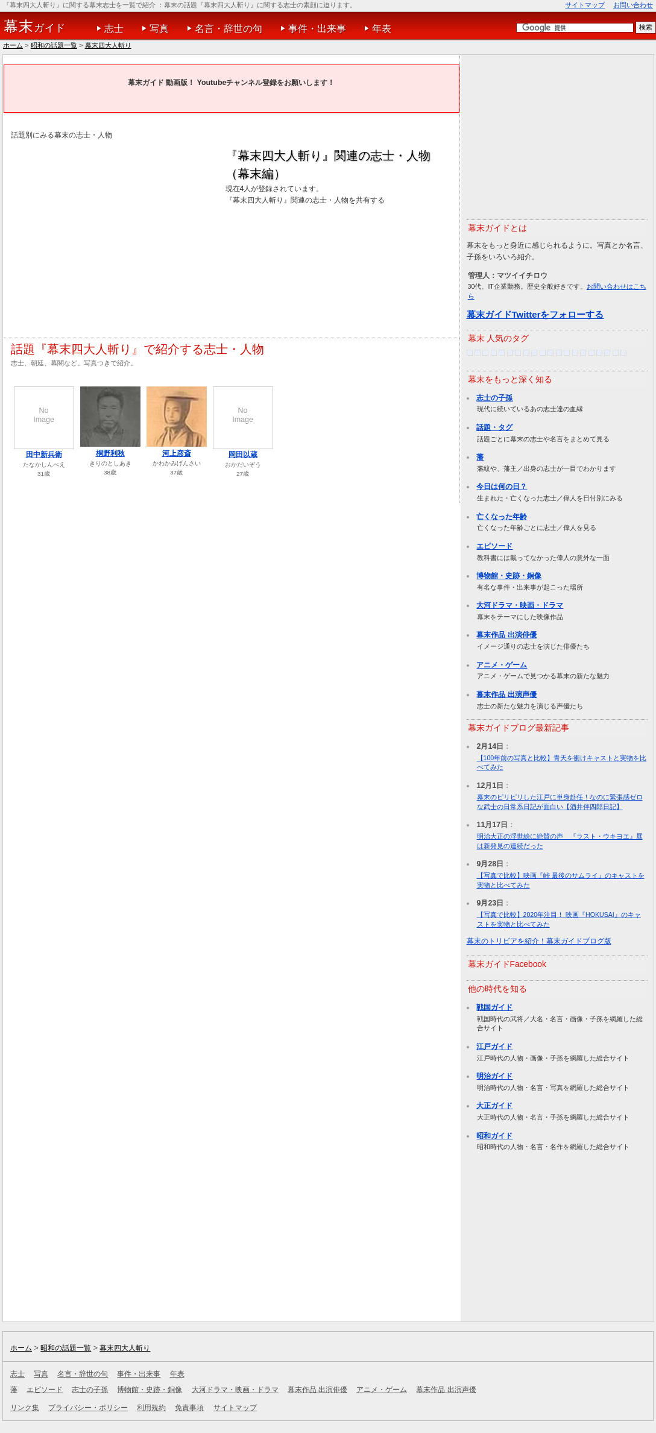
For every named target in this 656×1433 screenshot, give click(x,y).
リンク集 (24, 1407)
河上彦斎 (176, 453)
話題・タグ (494, 427)
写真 (159, 29)
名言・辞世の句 (228, 29)
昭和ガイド (494, 1136)
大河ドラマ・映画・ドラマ (519, 605)
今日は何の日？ (501, 486)
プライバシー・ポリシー (88, 1407)
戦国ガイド (494, 1007)
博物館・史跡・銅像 (508, 576)
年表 (381, 29)
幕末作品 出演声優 (506, 694)
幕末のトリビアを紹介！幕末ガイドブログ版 (539, 941)
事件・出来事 (317, 29)
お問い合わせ (633, 4)
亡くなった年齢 (501, 516)
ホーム (13, 45)
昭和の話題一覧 (54, 45)
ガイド (35, 26)
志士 (114, 29)
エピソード (494, 546)
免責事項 (189, 1407)
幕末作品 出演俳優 (506, 635)
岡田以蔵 (243, 454)
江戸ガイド (494, 1046)
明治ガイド (494, 1076)
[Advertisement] (112, 231)
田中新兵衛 (44, 454)
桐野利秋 (110, 453)
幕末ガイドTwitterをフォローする (535, 314)
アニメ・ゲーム (501, 665)
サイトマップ (585, 4)
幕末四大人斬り (108, 45)
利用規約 (151, 1407)
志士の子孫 (494, 398)
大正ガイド (494, 1105)
